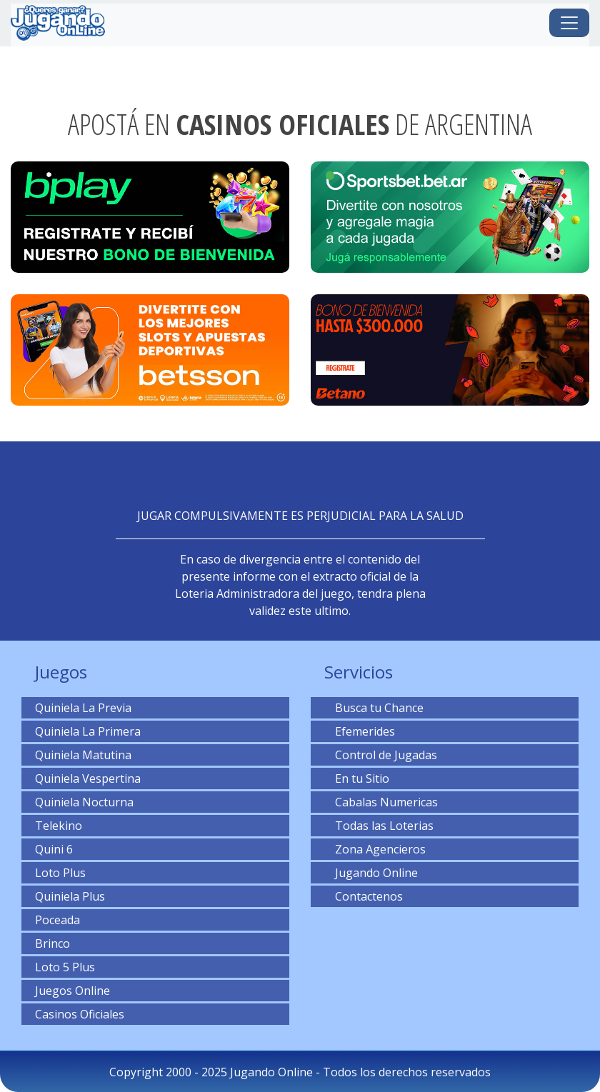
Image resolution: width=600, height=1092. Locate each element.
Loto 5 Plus (65, 967)
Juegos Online (72, 990)
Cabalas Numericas (381, 802)
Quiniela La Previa (83, 708)
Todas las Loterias (379, 825)
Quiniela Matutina (83, 755)
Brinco (52, 943)
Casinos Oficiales (79, 1014)
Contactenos (363, 896)
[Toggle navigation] (569, 23)
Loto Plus (60, 873)
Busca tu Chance (374, 708)
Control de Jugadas (380, 755)
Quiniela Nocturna (84, 802)
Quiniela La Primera (88, 731)
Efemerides (359, 731)
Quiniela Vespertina (88, 778)
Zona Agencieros (375, 849)
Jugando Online (371, 873)
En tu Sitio (356, 778)
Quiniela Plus (70, 896)
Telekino (58, 825)
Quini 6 (54, 849)
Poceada (57, 920)
